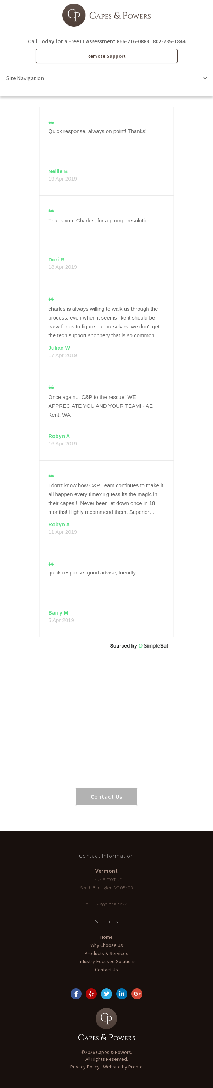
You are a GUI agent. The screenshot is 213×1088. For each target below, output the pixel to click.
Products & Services (106, 953)
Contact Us (106, 796)
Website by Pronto (123, 1067)
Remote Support (106, 56)
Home (106, 937)
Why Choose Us (106, 945)
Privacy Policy (85, 1067)
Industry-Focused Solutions (107, 961)
